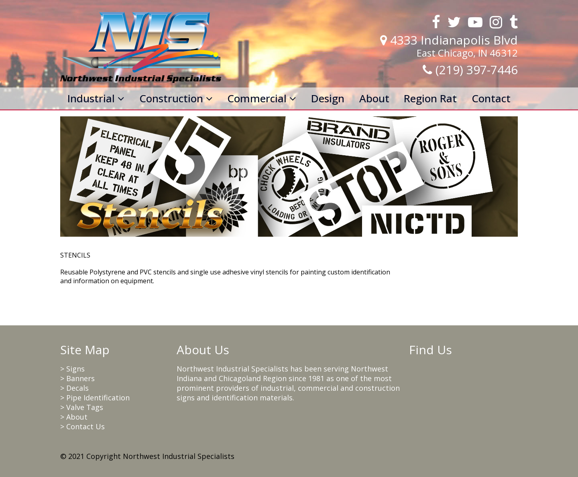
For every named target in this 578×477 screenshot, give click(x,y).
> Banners (77, 378)
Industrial (95, 98)
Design (327, 98)
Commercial (261, 98)
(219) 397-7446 (477, 69)
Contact (491, 98)
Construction (176, 98)
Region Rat (430, 98)
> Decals (74, 388)
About (374, 98)
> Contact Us (82, 426)
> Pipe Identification (95, 397)
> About (74, 417)
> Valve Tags (81, 407)
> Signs (72, 368)
